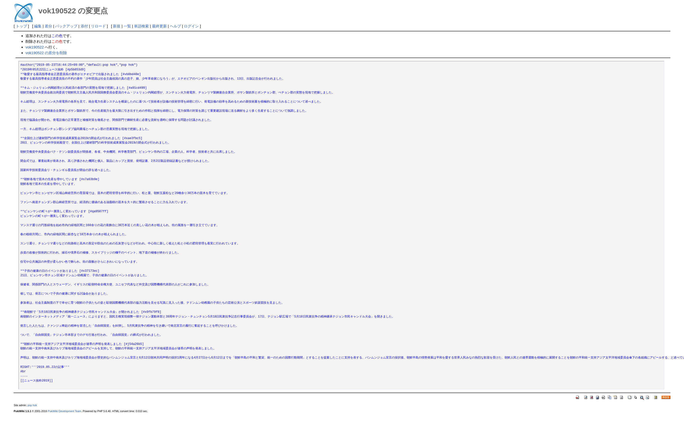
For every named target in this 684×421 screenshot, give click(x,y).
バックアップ (66, 26)
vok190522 (34, 47)
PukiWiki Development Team (64, 411)
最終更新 (159, 26)
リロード (98, 26)
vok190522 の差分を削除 (46, 53)
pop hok (32, 405)
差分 (48, 26)
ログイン (191, 26)
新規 (116, 26)
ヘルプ (175, 26)
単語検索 (141, 26)
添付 (84, 26)
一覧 (127, 26)
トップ (21, 26)
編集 (38, 26)
